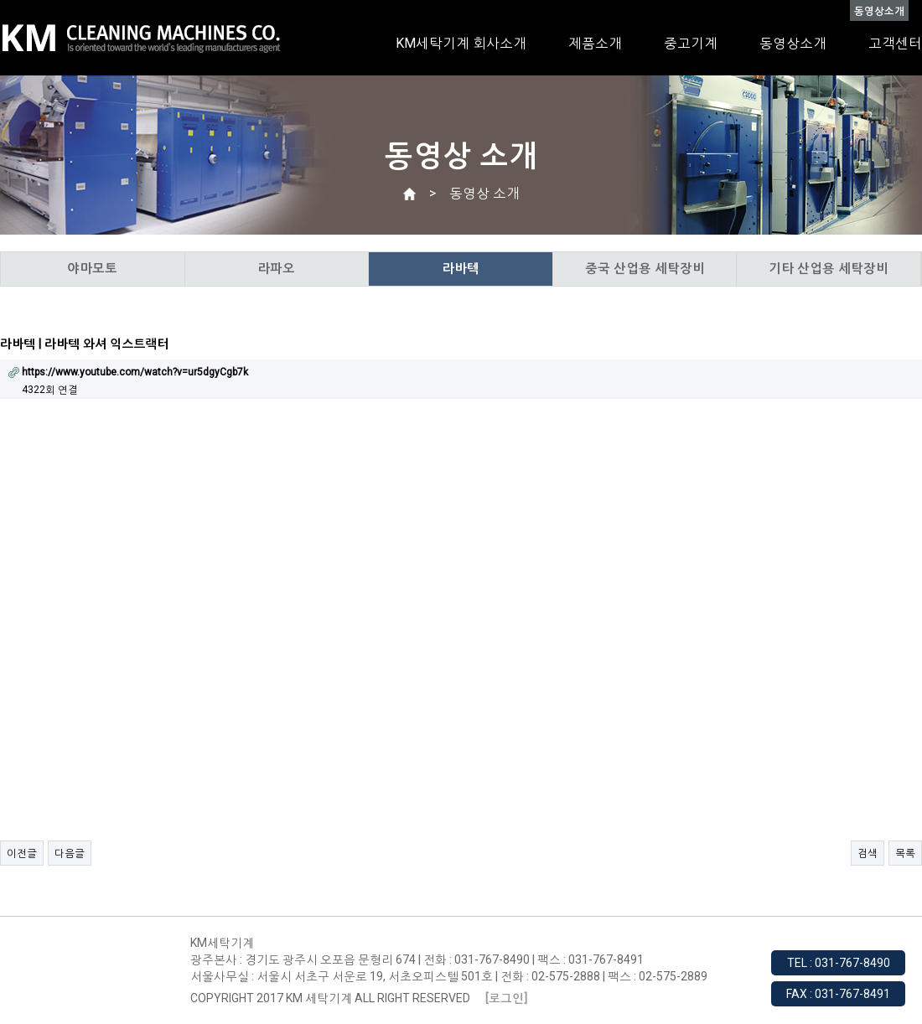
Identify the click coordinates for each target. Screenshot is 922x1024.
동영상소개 (792, 43)
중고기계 (690, 43)
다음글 (69, 853)
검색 (867, 853)
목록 (905, 853)
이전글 (22, 853)
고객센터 (895, 43)
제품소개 (595, 43)
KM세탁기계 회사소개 (461, 43)
